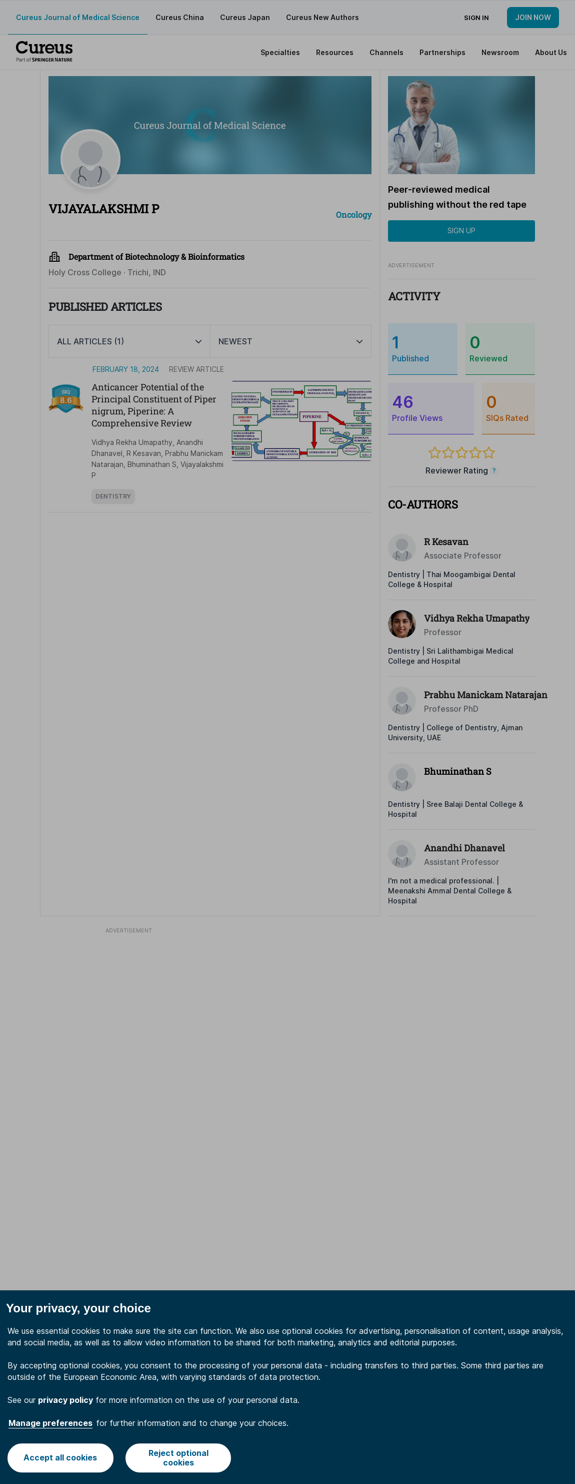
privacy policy (65, 1400)
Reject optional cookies (178, 1457)
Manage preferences (50, 1423)
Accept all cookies (60, 1457)
